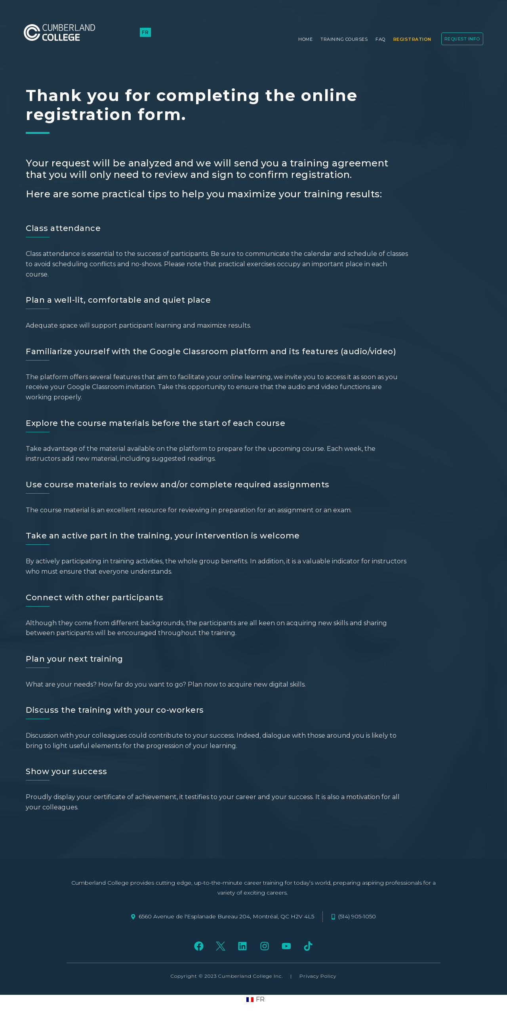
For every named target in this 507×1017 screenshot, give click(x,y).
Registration (412, 39)
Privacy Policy (317, 976)
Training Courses (344, 39)
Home (305, 39)
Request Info (462, 39)
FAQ (380, 39)
